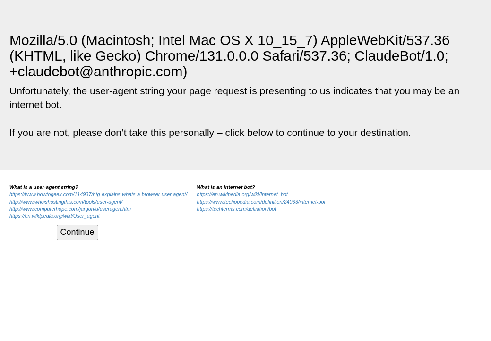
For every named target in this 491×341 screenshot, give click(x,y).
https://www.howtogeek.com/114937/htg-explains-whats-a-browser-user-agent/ (98, 194)
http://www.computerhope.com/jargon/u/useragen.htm (70, 209)
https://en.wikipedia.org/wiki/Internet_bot (242, 194)
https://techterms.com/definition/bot (236, 209)
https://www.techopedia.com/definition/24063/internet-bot (261, 202)
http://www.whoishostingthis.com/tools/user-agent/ (65, 202)
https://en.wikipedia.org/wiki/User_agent (54, 216)
